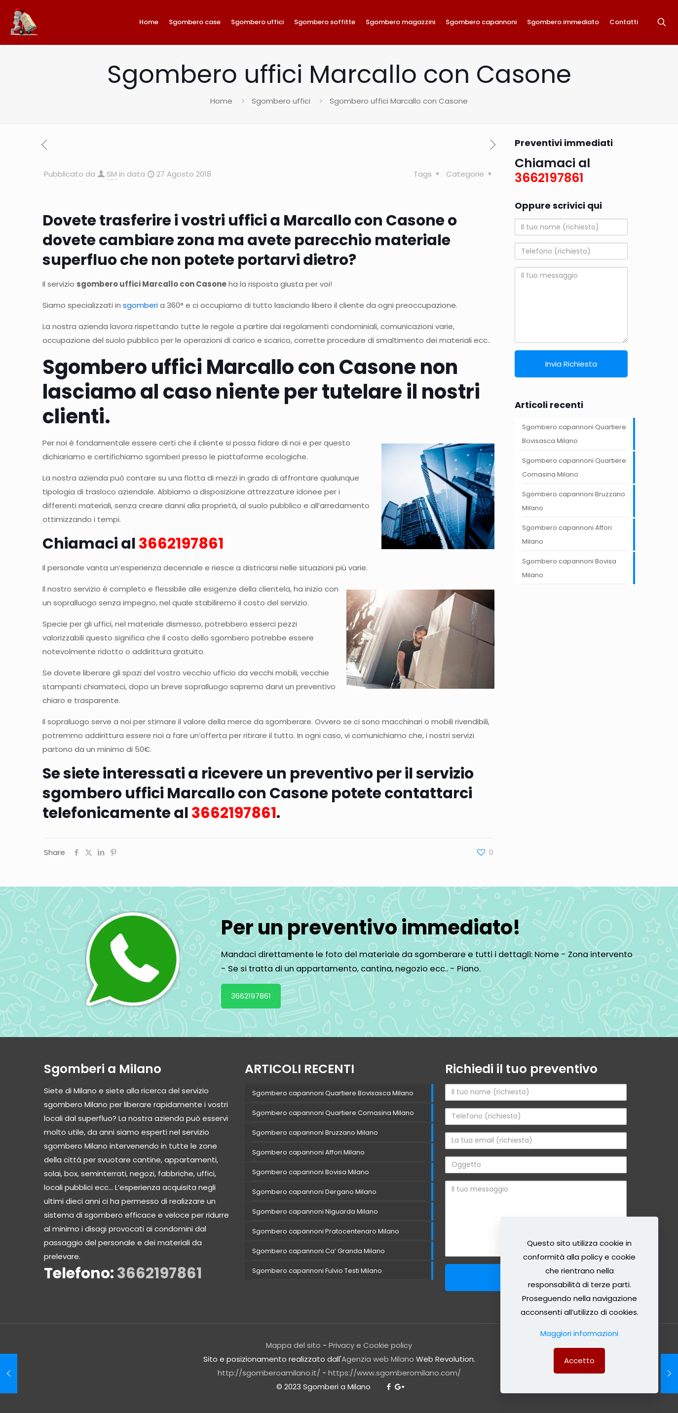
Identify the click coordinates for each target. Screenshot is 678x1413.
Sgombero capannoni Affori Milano (567, 534)
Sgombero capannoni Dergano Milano (314, 1191)
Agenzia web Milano (377, 1359)
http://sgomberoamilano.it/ (269, 1373)
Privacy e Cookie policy (370, 1345)
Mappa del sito (293, 1345)
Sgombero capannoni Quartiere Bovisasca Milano (574, 434)
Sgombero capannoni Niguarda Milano (315, 1211)
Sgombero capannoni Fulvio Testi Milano (317, 1270)
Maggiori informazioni (579, 1333)
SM (112, 174)
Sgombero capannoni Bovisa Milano (569, 568)
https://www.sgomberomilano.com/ (394, 1373)
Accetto (579, 1360)
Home (221, 101)
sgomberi (140, 305)
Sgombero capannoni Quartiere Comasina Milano (574, 467)
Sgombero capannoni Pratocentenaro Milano (325, 1231)
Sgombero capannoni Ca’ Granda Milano (318, 1251)
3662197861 (251, 996)
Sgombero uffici (281, 101)
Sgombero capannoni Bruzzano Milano (573, 501)
